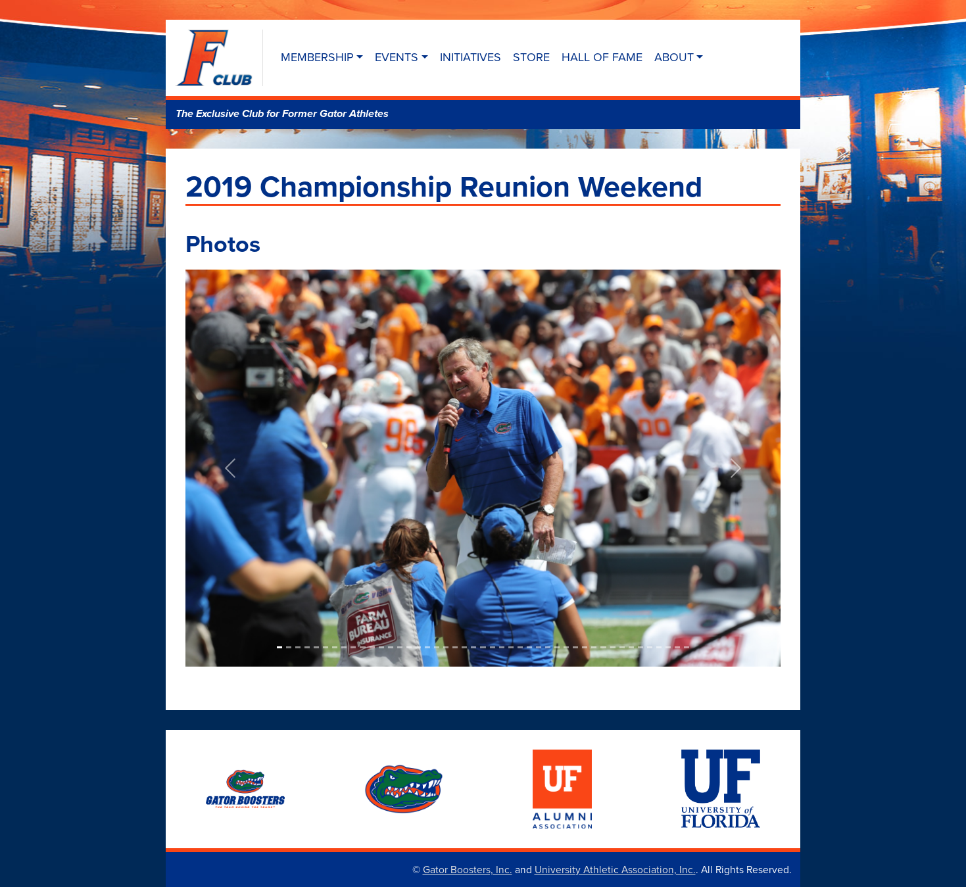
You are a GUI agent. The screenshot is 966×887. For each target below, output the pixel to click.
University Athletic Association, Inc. (615, 869)
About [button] (674, 57)
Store (531, 57)
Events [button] (396, 57)
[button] (230, 468)
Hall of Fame (602, 57)
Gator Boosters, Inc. (467, 869)
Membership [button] (317, 57)
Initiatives (470, 57)
